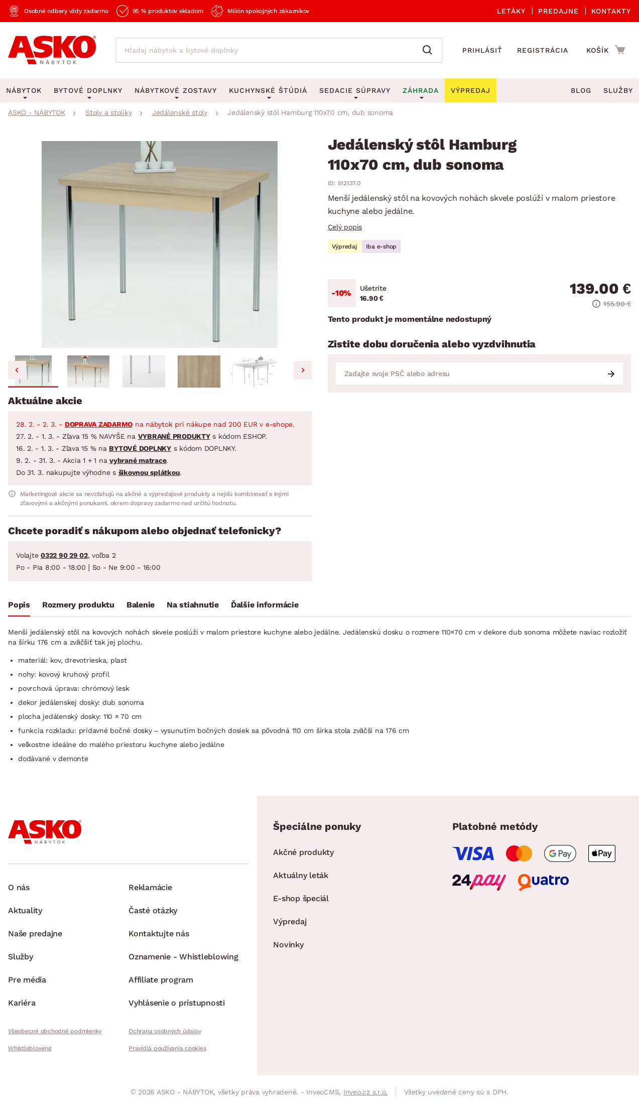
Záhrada (421, 90)
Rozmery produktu (78, 604)
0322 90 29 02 (64, 555)
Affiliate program (161, 979)
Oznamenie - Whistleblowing (183, 956)
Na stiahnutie (193, 604)
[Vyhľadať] (429, 50)
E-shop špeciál (301, 898)
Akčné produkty (303, 852)
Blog (581, 90)
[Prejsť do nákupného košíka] (605, 50)
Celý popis (345, 227)
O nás (19, 887)
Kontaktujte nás (159, 933)
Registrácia (542, 50)
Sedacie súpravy (355, 90)
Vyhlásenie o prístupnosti (177, 1003)
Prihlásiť (482, 50)
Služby (618, 90)
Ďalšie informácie (265, 604)
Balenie (140, 604)
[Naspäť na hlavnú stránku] (52, 50)
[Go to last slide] (17, 370)
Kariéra (21, 1003)
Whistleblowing (29, 1048)
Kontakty (611, 11)
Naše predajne (35, 933)
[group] (160, 244)
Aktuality (25, 910)
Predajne (558, 11)
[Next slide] (303, 370)
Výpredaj (289, 921)
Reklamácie (150, 887)
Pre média (27, 979)
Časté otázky (153, 910)
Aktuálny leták (300, 875)
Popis (19, 604)
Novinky (288, 944)
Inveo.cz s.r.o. (365, 1092)
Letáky (511, 11)
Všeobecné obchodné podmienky (54, 1031)
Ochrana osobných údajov (165, 1031)
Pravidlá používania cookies (167, 1048)
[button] (33, 371)
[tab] (19, 606)
